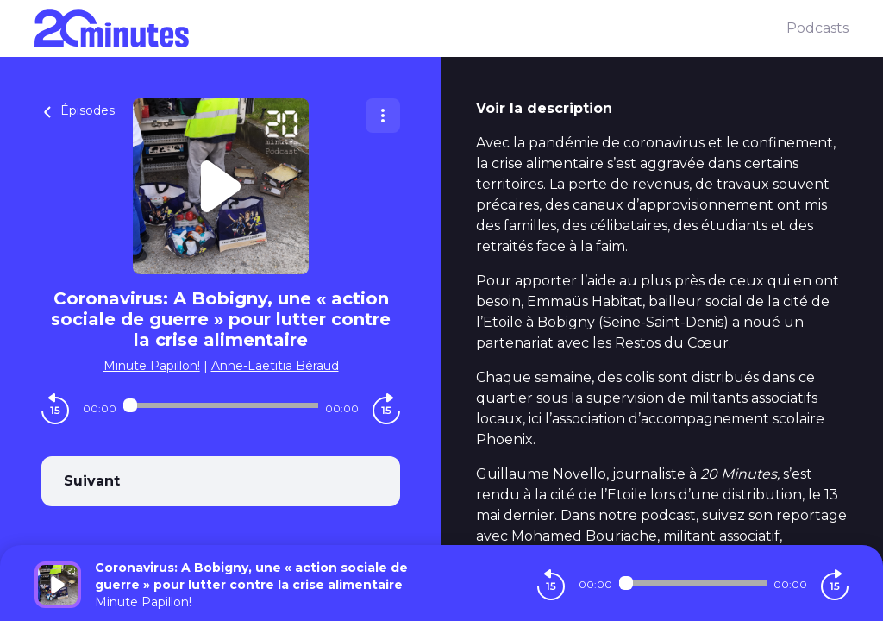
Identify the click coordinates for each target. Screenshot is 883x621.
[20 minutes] (410, 28)
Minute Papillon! (151, 365)
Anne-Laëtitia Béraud (275, 365)
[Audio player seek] (220, 405)
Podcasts (817, 28)
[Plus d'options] (383, 115)
